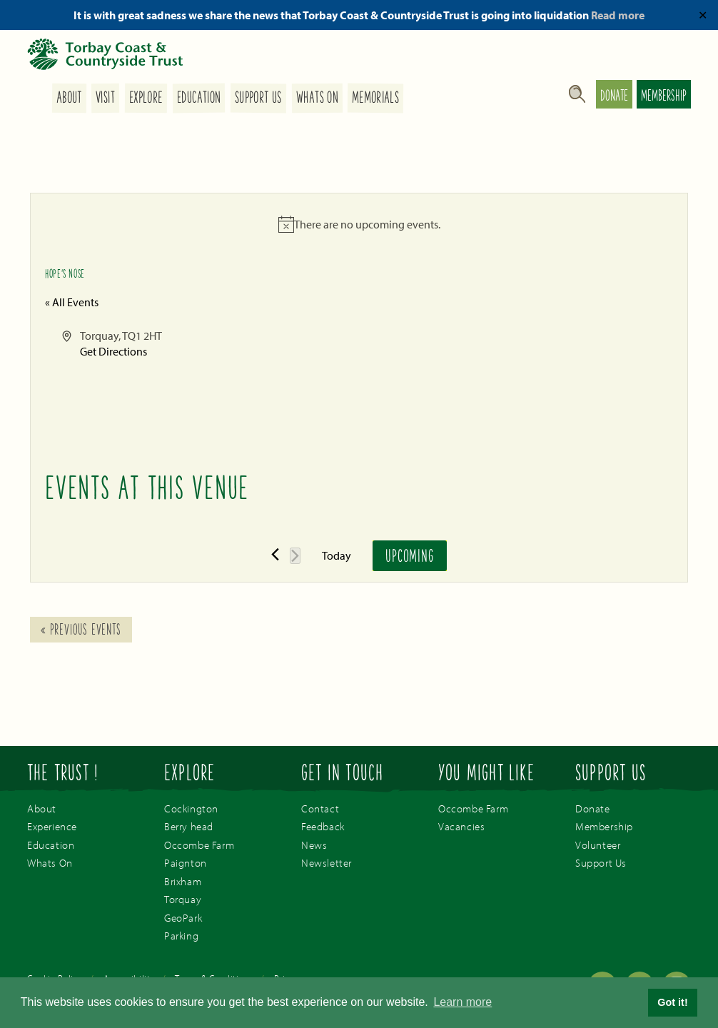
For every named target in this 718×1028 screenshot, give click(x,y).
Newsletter (326, 863)
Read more (617, 15)
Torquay (182, 899)
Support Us (258, 98)
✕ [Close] (702, 15)
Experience (52, 826)
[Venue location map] (515, 381)
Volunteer (597, 845)
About (68, 98)
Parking (181, 935)
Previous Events (81, 631)
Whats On (316, 98)
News (314, 845)
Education (199, 98)
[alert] (359, 224)
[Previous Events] (275, 554)
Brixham (182, 881)
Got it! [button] (672, 1002)
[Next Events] (295, 556)
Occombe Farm (199, 845)
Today (336, 555)
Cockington (191, 808)
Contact (320, 808)
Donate (614, 97)
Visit (105, 98)
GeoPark (183, 917)
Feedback (323, 826)
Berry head (188, 826)
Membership (664, 97)
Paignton (185, 863)
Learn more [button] (462, 1002)
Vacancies (461, 826)
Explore (146, 98)
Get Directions (113, 351)
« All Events (71, 302)
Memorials (375, 98)
